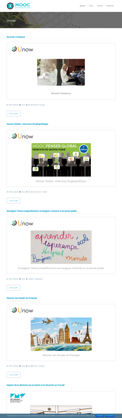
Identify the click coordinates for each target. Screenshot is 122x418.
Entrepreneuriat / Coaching (36, 105)
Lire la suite (13, 113)
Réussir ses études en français (22, 298)
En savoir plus (109, 415)
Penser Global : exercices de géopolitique (27, 124)
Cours (91, 6)
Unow (23, 105)
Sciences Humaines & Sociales (37, 192)
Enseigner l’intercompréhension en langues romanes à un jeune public (42, 211)
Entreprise (110, 6)
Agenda (82, 6)
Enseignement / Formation (36, 366)
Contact (100, 6)
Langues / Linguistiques (35, 279)
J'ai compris (100, 415)
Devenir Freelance (16, 37)
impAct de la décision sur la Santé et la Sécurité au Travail (35, 385)
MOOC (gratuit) (13, 105)
